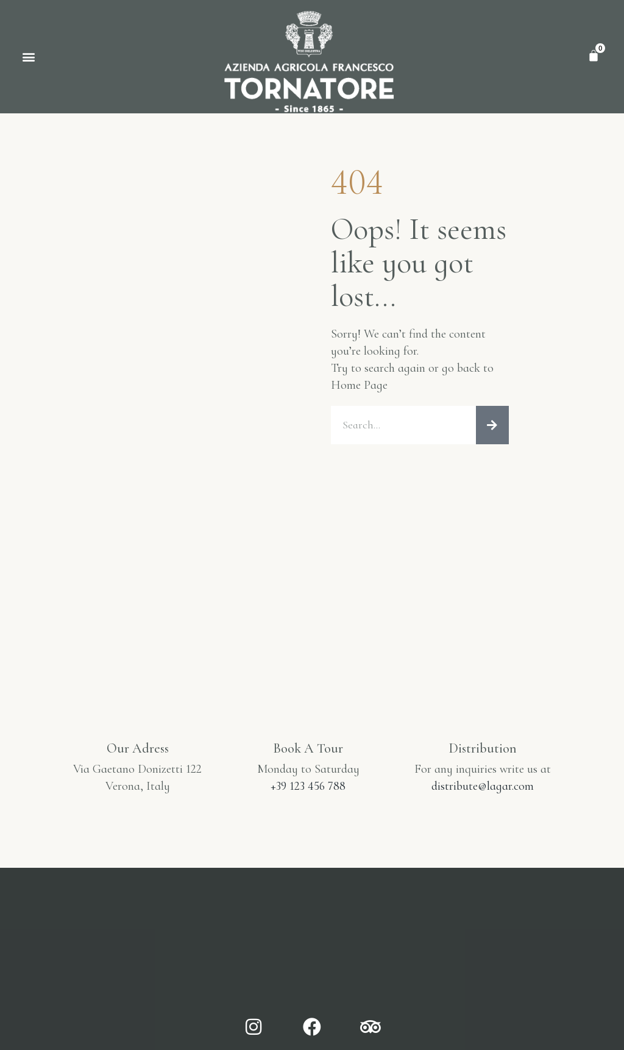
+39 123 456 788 (308, 786)
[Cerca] (492, 425)
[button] (28, 56)
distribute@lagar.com (482, 786)
